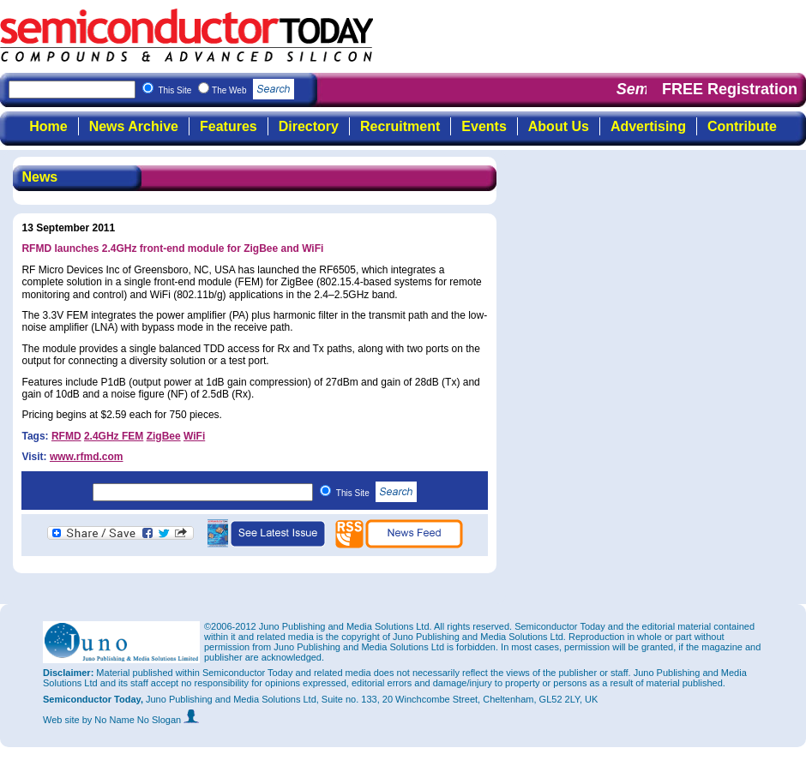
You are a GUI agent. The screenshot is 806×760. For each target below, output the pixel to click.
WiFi (194, 436)
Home (48, 126)
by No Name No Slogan (141, 720)
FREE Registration (729, 89)
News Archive (133, 126)
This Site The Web (226, 90)
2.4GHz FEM (113, 436)
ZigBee (164, 436)
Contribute (742, 126)
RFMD (66, 436)
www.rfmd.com (86, 457)
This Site (377, 493)
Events (483, 126)
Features (228, 126)
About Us (558, 126)
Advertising (648, 126)
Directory (309, 126)
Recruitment (400, 126)
